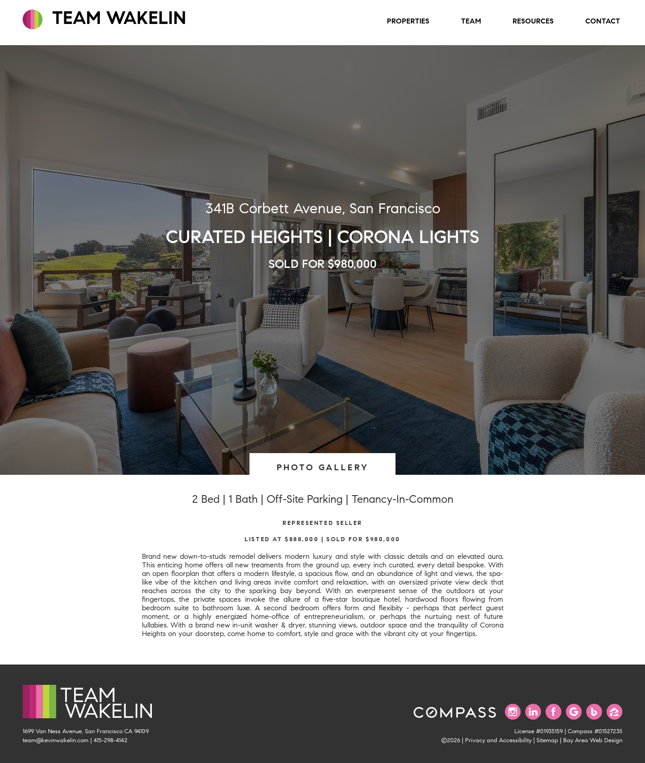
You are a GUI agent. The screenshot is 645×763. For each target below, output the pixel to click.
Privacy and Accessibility (498, 740)
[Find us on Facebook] (553, 712)
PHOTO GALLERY (323, 467)
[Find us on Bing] (594, 712)
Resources (533, 21)
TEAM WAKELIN (104, 18)
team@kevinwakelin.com (56, 740)
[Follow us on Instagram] (513, 712)
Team (471, 21)
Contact (602, 21)
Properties (408, 21)
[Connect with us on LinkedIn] (533, 712)
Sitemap (547, 740)
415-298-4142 (110, 740)
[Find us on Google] (574, 712)
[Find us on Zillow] (614, 712)
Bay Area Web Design (592, 740)
